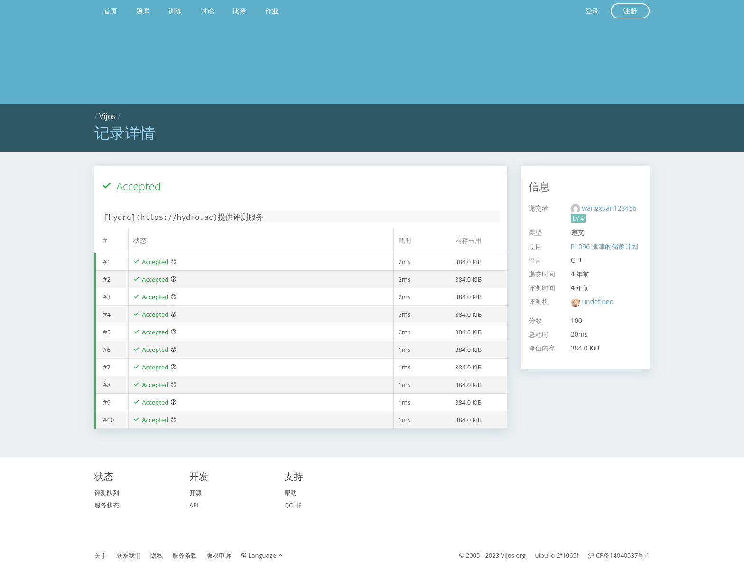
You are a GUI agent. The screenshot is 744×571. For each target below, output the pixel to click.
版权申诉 (218, 555)
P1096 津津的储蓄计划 (604, 246)
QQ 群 (293, 505)
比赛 (239, 10)
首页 (110, 10)
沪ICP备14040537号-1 (619, 555)
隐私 (156, 555)
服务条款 (184, 555)
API (194, 505)
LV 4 (578, 218)
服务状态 (106, 505)
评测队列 (106, 492)
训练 (175, 10)
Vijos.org (513, 555)
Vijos (107, 116)
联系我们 (128, 555)
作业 (272, 10)
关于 (100, 555)
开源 (195, 492)
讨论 (207, 10)
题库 (142, 10)
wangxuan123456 (609, 207)
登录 (592, 10)
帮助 (290, 492)
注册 (630, 10)
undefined (598, 301)
